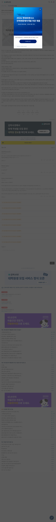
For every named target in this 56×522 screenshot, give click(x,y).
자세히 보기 (28, 41)
